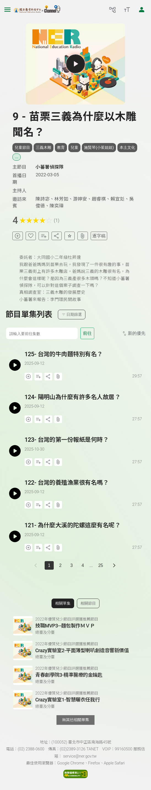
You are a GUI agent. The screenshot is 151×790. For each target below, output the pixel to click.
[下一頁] (114, 565)
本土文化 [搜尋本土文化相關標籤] (127, 147)
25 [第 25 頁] (100, 565)
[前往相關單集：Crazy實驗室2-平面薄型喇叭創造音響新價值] (75, 650)
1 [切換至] (49, 565)
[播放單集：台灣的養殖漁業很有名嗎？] (15, 493)
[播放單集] (75, 63)
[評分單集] (69, 236)
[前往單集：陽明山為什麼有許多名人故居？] (84, 403)
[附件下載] (82, 236)
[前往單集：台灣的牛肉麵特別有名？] (84, 360)
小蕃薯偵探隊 (50, 167)
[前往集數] (41, 333)
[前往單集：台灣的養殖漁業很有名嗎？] (84, 488)
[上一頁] (36, 565)
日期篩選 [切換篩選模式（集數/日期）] (71, 314)
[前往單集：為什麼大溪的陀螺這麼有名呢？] (84, 531)
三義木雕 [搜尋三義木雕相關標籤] (43, 147)
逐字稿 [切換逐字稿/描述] (99, 236)
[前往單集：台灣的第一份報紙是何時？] (84, 445)
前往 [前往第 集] (87, 333)
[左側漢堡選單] (7, 10)
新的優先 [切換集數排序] (133, 333)
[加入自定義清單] (44, 236)
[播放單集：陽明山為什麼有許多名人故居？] (15, 408)
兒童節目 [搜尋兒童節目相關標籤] (22, 147)
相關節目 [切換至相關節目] (88, 603)
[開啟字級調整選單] (127, 9)
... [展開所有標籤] (16, 157)
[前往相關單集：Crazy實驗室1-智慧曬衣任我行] (75, 700)
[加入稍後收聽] (17, 236)
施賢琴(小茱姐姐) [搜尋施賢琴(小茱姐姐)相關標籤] (99, 147)
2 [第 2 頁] (60, 565)
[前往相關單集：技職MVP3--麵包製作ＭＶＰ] (75, 626)
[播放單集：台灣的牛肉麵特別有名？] (15, 365)
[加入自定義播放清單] (38, 376)
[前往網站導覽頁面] (112, 9)
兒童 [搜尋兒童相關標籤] (74, 147)
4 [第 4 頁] (83, 565)
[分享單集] (57, 236)
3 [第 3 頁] (71, 565)
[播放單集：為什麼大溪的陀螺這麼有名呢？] (15, 536)
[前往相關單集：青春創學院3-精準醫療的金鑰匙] (75, 675)
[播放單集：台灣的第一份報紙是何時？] (15, 450)
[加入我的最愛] (31, 236)
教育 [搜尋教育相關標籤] (61, 147)
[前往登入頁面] (141, 9)
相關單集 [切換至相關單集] (63, 603)
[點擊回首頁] (37, 9)
